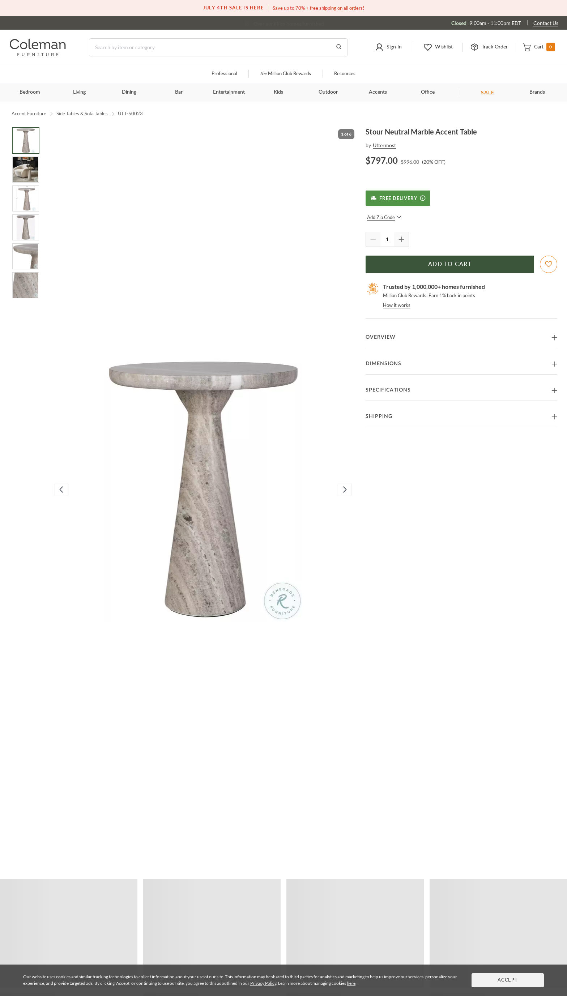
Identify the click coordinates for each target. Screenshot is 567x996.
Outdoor (328, 92)
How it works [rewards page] (396, 305)
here (351, 983)
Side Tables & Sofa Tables (82, 113)
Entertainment (229, 92)
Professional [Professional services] (224, 74)
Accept (508, 980)
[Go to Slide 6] (25, 285)
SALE (487, 92)
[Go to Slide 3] (25, 198)
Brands (537, 92)
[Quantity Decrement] (373, 239)
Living (79, 92)
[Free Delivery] (398, 198)
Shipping (379, 416)
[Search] (218, 47)
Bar (179, 92)
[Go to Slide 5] (25, 256)
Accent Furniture (29, 113)
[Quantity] (387, 239)
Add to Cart (450, 264)
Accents (378, 92)
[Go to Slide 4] (25, 227)
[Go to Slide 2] (25, 170)
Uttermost (384, 145)
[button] (388, 47)
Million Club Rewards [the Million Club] (285, 74)
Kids (278, 92)
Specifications (388, 390)
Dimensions (383, 363)
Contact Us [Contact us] (545, 23)
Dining (129, 92)
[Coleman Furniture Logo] (38, 54)
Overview (381, 337)
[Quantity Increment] (401, 239)
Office (428, 92)
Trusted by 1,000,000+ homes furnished (434, 286)
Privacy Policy (263, 983)
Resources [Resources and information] (344, 74)
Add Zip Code (384, 217)
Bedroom (30, 92)
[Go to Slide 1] (25, 141)
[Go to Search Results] (339, 47)
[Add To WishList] (548, 264)
